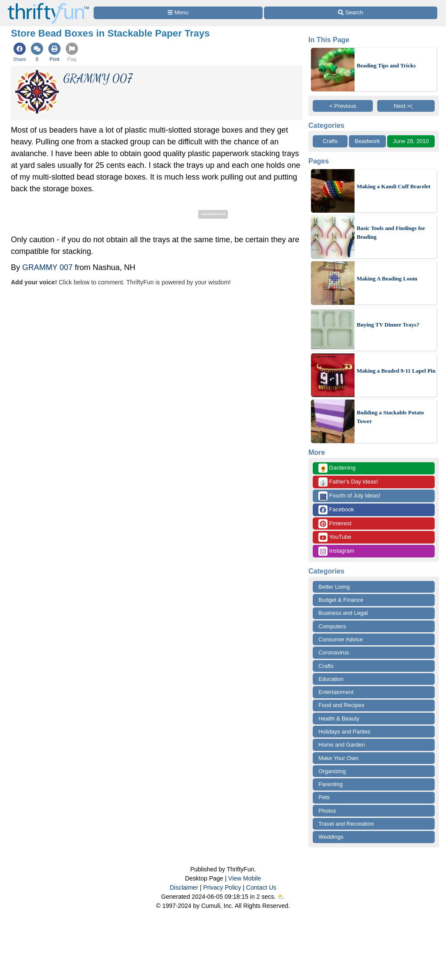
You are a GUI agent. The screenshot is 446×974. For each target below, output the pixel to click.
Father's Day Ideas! (348, 482)
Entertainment (336, 692)
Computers (332, 626)
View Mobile (244, 878)
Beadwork (367, 141)
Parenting (330, 784)
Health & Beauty (338, 718)
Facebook (336, 509)
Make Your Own (338, 758)
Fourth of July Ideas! (349, 495)
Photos (327, 810)
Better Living (334, 587)
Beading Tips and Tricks (386, 65)
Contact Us (261, 887)
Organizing (332, 771)
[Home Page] (48, 5)
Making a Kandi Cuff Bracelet (393, 186)
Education (331, 679)
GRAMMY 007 (47, 267)
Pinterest (334, 523)
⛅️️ (281, 896)
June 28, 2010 (411, 141)
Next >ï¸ (406, 106)
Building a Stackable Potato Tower (390, 416)
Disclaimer (184, 887)
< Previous (342, 106)
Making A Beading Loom (387, 278)
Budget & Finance (340, 600)
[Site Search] (350, 13)
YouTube (334, 537)
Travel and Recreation (346, 824)
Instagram (336, 551)
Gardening (336, 468)
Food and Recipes (341, 705)
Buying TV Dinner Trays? (388, 324)
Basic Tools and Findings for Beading (391, 232)
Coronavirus (333, 652)
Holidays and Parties (344, 731)
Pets (324, 797)
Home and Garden (341, 744)
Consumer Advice (340, 639)
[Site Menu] (178, 13)
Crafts (330, 141)
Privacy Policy (222, 887)
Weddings (331, 837)
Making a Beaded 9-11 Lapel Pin (396, 370)
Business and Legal (343, 613)
